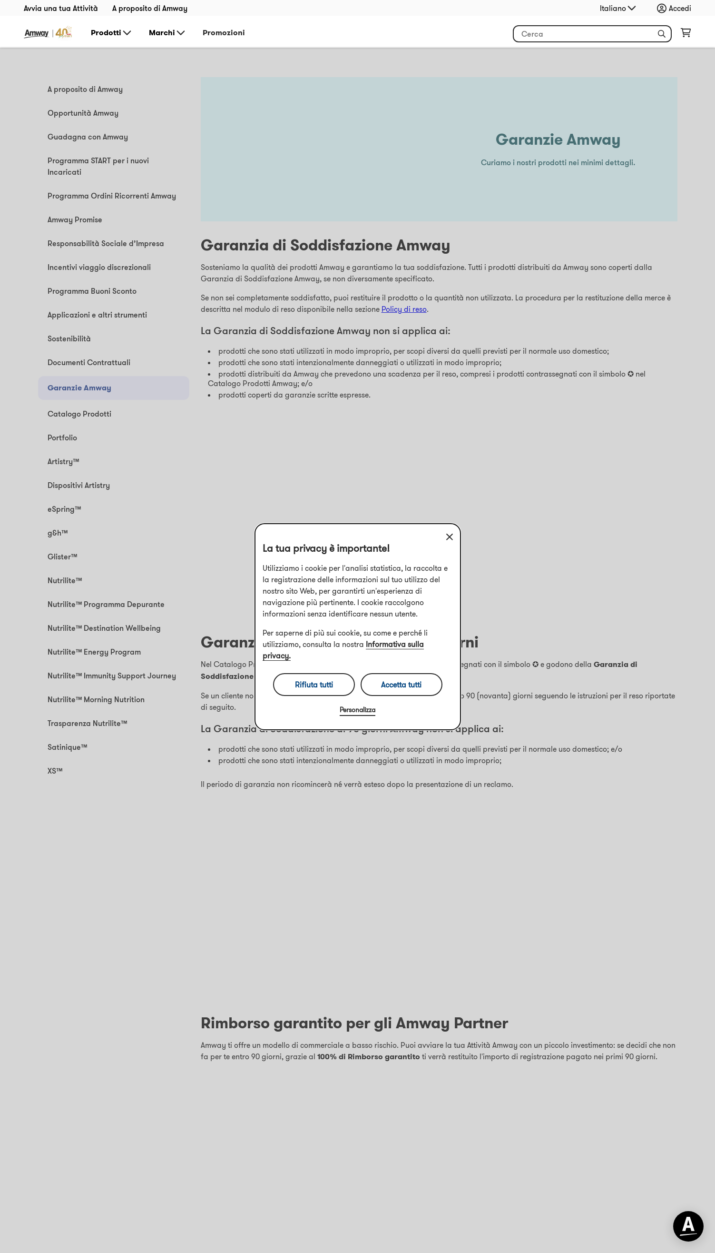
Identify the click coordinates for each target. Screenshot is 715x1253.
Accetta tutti (401, 684)
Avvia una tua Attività (61, 8)
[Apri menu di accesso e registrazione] (676, 8)
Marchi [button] (167, 33)
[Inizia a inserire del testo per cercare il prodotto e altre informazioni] (592, 33)
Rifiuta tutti (314, 684)
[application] (688, 1226)
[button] (661, 34)
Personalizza (357, 710)
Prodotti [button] (112, 33)
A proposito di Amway (149, 8)
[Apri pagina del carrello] (685, 35)
